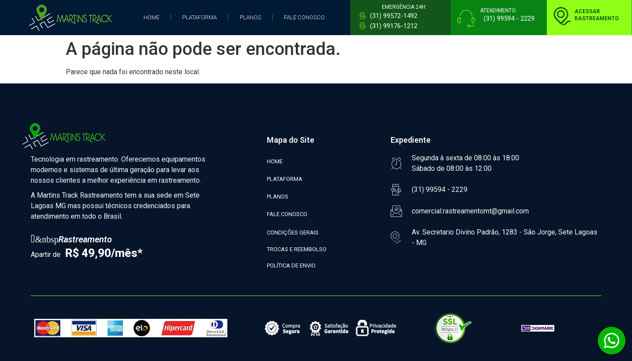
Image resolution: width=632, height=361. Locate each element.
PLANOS (250, 17)
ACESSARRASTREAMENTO (597, 15)
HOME (151, 17)
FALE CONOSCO (304, 17)
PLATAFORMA (199, 17)
